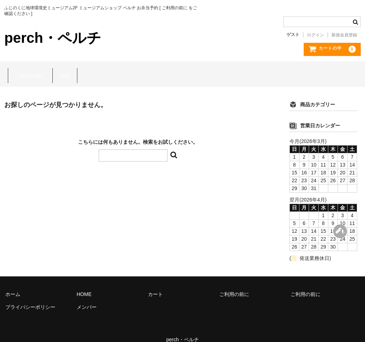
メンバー (87, 297)
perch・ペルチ (52, 38)
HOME (84, 284)
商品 (61, 69)
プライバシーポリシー (30, 297)
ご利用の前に (27, 69)
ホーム (12, 284)
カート (155, 284)
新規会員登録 (344, 34)
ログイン (315, 34)
